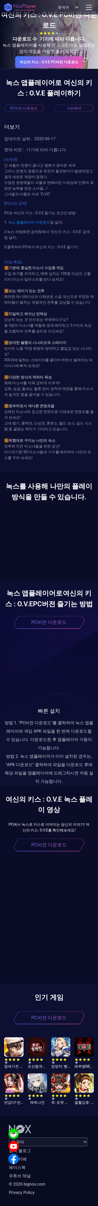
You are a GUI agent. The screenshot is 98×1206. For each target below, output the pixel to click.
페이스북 (17, 1167)
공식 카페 (18, 1159)
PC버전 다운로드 (24, 108)
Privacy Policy (22, 1192)
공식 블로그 (20, 1150)
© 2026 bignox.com (27, 1184)
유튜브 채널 (20, 1175)
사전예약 (74, 108)
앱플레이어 (24, 222)
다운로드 (42, 222)
